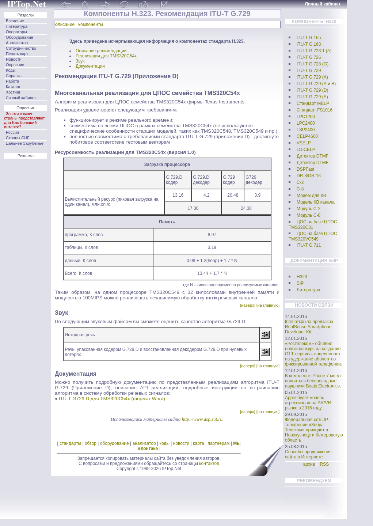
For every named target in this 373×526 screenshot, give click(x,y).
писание (66, 24)
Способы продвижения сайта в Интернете (308, 454)
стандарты (70, 443)
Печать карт (17, 54)
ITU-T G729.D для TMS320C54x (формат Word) (112, 398)
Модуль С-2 (308, 208)
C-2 (300, 182)
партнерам (218, 443)
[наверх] (247, 305)
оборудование (114, 443)
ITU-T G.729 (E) (312, 96)
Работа (12, 81)
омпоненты (92, 24)
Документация (90, 66)
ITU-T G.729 (309, 70)
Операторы (16, 32)
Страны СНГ (17, 138)
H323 (302, 276)
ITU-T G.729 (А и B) (316, 83)
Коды (11, 70)
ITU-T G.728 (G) (312, 64)
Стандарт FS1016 (314, 110)
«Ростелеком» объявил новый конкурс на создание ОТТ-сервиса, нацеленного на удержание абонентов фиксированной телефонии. (313, 354)
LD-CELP (306, 149)
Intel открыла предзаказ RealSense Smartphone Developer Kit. (309, 326)
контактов (209, 463)
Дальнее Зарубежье (24, 143)
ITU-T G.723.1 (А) (314, 50)
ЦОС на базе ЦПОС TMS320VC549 (313, 236)
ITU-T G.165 (309, 37)
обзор (90, 443)
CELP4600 (307, 136)
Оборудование (19, 37)
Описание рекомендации (101, 50)
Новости (14, 59)
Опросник (15, 65)
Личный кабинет (21, 97)
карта (198, 443)
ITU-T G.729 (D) (312, 90)
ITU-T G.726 (309, 57)
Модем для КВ (311, 195)
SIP (300, 283)
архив (309, 464)
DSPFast (305, 169)
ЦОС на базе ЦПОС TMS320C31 (313, 224)
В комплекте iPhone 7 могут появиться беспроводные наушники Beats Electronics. (313, 381)
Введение (15, 21)
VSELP (304, 142)
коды (165, 443)
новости (181, 443)
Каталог (13, 86)
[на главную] (267, 305)
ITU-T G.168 (309, 44)
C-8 (300, 189)
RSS (324, 464)
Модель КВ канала (316, 202)
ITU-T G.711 (309, 245)
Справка (14, 75)
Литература (16, 26)
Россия (12, 132)
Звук (80, 61)
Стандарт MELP (313, 103)
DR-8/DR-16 (309, 175)
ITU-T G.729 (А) (312, 77)
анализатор (144, 443)
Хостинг (13, 92)
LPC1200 (306, 116)
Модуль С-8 (308, 215)
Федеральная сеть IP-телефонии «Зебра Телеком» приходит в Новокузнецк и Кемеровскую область (314, 430)
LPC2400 (306, 123)
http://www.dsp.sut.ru (202, 419)
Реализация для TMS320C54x (106, 55)
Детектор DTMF (312, 156)
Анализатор (17, 43)
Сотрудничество (21, 48)
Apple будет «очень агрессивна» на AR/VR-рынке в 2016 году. (308, 402)
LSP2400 (306, 129)
